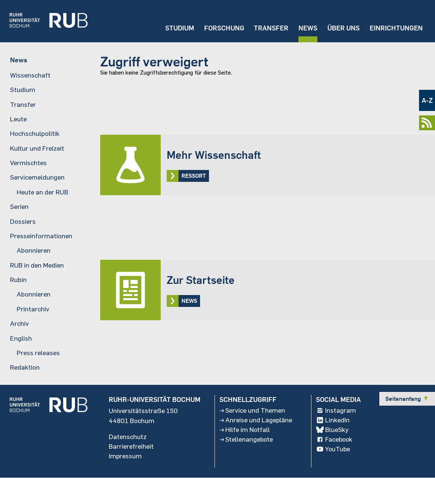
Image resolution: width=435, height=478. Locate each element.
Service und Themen (252, 411)
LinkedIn (333, 420)
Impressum (125, 456)
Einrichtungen (396, 28)
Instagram (336, 411)
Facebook (334, 440)
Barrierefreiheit (131, 446)
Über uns (343, 28)
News (307, 28)
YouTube (333, 449)
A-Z (427, 100)
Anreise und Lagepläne (255, 420)
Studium (178, 28)
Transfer (271, 28)
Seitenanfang (407, 399)
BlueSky (332, 430)
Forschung (223, 28)
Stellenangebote (246, 440)
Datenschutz (128, 437)
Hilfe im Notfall (244, 430)
